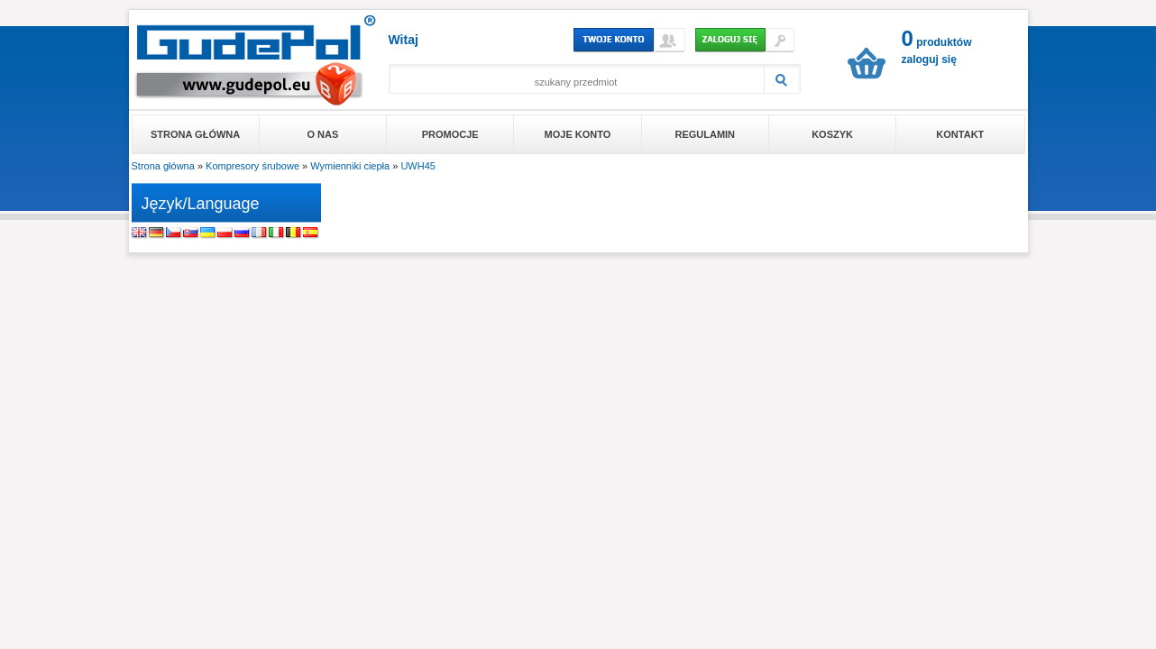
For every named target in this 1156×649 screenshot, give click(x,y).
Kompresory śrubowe (252, 165)
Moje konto (578, 134)
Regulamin (704, 134)
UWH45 (418, 165)
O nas (323, 134)
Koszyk (832, 134)
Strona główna (195, 134)
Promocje (450, 134)
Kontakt (960, 134)
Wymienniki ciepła (350, 165)
